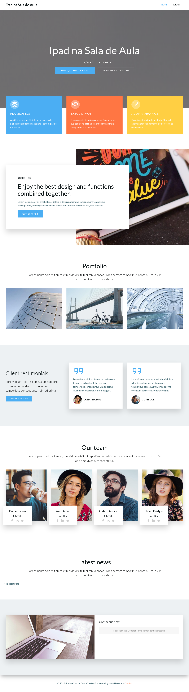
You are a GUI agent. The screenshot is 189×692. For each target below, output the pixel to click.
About (176, 5)
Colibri (128, 683)
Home (164, 5)
